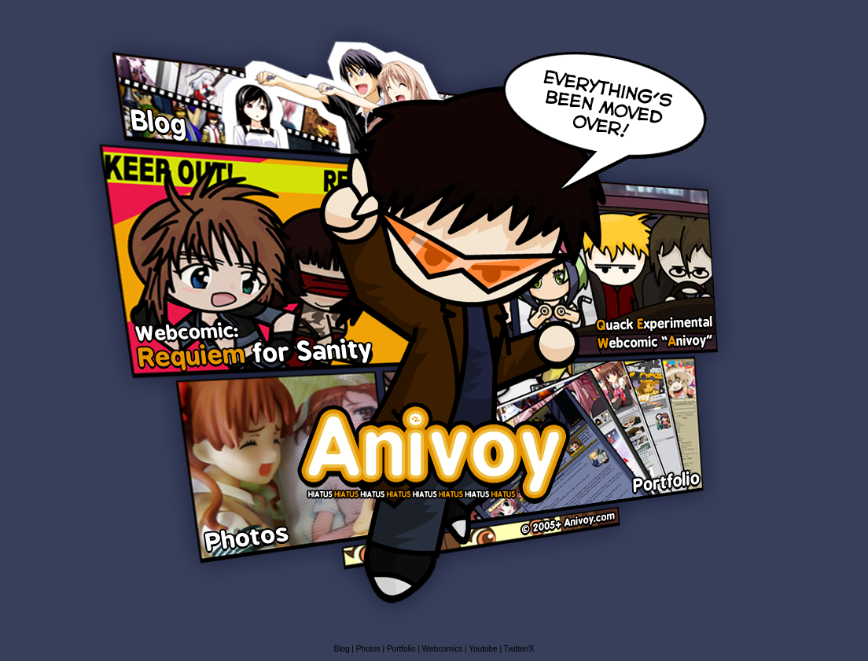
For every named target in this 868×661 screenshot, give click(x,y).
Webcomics (443, 648)
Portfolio (401, 648)
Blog (342, 648)
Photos (368, 648)
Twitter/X (519, 648)
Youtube (483, 648)
